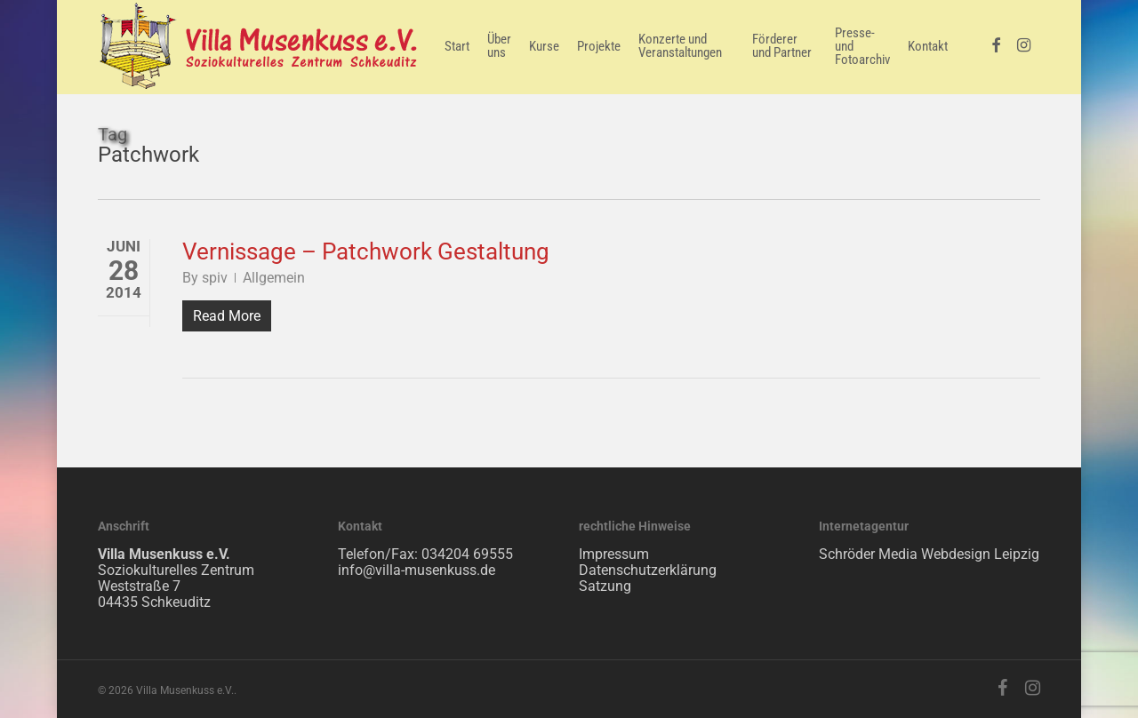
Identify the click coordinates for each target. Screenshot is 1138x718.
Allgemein (274, 277)
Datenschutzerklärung (648, 570)
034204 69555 (467, 554)
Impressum (614, 554)
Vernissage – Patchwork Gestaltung (365, 251)
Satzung (605, 586)
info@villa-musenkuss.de (416, 570)
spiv (215, 277)
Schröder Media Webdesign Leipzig (929, 554)
